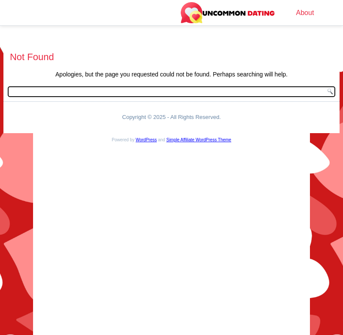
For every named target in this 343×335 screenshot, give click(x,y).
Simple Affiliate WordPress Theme (198, 139)
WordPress (146, 139)
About (305, 12)
